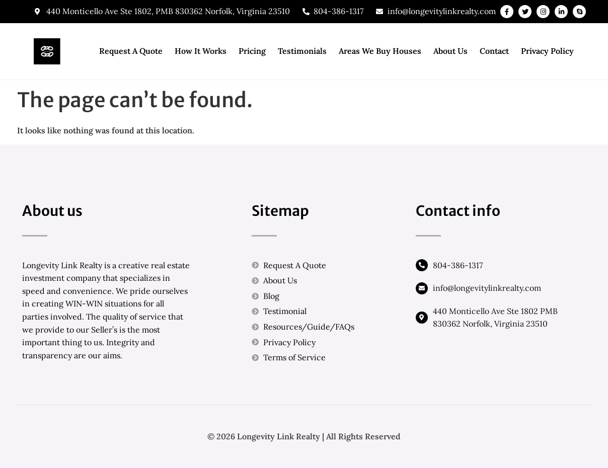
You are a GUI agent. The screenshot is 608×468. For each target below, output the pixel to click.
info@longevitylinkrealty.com (487, 288)
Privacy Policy (547, 51)
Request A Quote (131, 51)
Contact (494, 51)
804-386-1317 (458, 265)
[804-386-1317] (422, 265)
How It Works (200, 51)
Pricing (252, 51)
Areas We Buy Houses (380, 51)
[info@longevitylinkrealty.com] (422, 288)
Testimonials (302, 51)
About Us (450, 51)
